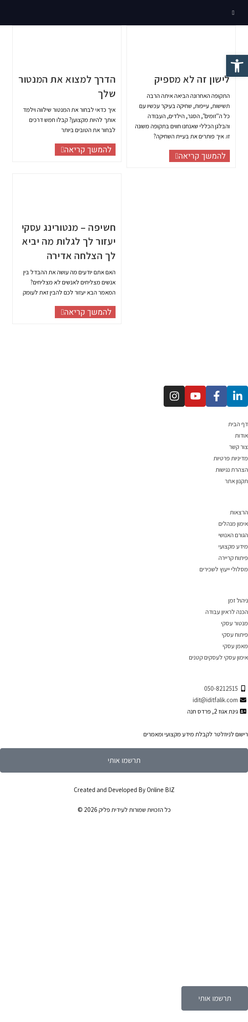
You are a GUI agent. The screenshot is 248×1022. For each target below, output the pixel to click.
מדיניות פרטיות (230, 458)
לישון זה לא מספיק (192, 79)
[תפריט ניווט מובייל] (233, 12)
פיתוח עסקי (235, 634)
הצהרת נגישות (232, 469)
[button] (237, 66)
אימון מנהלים (233, 523)
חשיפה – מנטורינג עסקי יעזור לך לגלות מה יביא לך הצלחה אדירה (69, 241)
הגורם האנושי (233, 535)
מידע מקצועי (233, 546)
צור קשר (238, 447)
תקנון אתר (236, 481)
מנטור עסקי (234, 623)
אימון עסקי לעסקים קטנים (218, 657)
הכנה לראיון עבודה (226, 612)
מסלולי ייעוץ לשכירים (223, 569)
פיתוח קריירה (233, 558)
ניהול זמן (238, 600)
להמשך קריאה (83, 149)
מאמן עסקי (235, 646)
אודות (241, 435)
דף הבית (238, 424)
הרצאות (239, 512)
